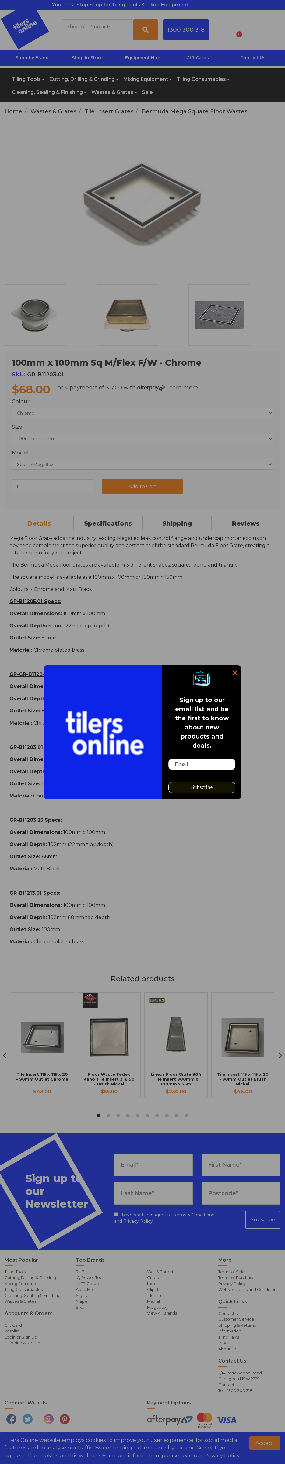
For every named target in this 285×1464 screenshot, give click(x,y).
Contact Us (253, 57)
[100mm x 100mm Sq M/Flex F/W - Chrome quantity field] (52, 486)
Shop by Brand (32, 57)
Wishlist (12, 1331)
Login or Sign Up (21, 1337)
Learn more (182, 387)
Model (20, 453)
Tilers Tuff (156, 1295)
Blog (223, 1342)
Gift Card (13, 1325)
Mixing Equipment (145, 79)
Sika (80, 1307)
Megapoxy (157, 1307)
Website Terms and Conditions (248, 1289)
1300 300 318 (186, 29)
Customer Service (236, 1319)
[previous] (4, 1055)
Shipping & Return (22, 1342)
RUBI (81, 1271)
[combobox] (97, 26)
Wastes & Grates (112, 92)
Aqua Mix (85, 1289)
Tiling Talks (228, 1337)
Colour (21, 401)
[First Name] (241, 1165)
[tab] (39, 523)
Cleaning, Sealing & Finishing (47, 92)
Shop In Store (87, 57)
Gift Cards (197, 57)
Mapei (82, 1301)
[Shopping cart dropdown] (237, 29)
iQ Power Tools (90, 1277)
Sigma (82, 1295)
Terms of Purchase (236, 1277)
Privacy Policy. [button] (222, 1455)
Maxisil (153, 1301)
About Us (227, 1348)
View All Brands (162, 1313)
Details (39, 523)
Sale (147, 92)
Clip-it (153, 1289)
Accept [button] (264, 1443)
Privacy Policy (138, 1221)
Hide (152, 1283)
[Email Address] (153, 1165)
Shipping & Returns (237, 1325)
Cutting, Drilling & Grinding (82, 79)
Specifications (108, 523)
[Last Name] (153, 1193)
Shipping (177, 523)
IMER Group (87, 1283)
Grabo (153, 1277)
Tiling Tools (26, 79)
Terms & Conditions (193, 1215)
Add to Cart (142, 486)
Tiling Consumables (201, 79)
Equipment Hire (142, 57)
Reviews (246, 523)
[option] (48, 315)
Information (229, 1331)
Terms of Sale (231, 1271)
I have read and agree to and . (164, 1218)
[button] (221, 29)
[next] (280, 1055)
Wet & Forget (160, 1271)
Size (17, 427)
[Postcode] (241, 1193)
